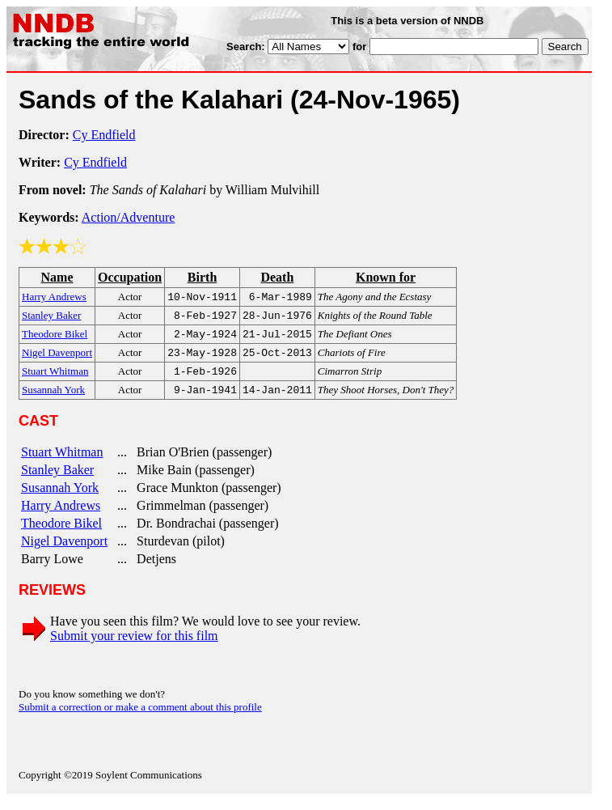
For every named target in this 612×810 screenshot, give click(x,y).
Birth (202, 277)
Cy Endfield (104, 135)
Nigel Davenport (64, 551)
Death (276, 277)
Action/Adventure (128, 217)
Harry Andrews (60, 515)
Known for (386, 277)
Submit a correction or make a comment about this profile (140, 716)
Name (57, 277)
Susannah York (60, 497)
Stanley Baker (57, 479)
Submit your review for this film (134, 645)
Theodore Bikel (61, 533)
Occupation (130, 277)
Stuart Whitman (62, 462)
